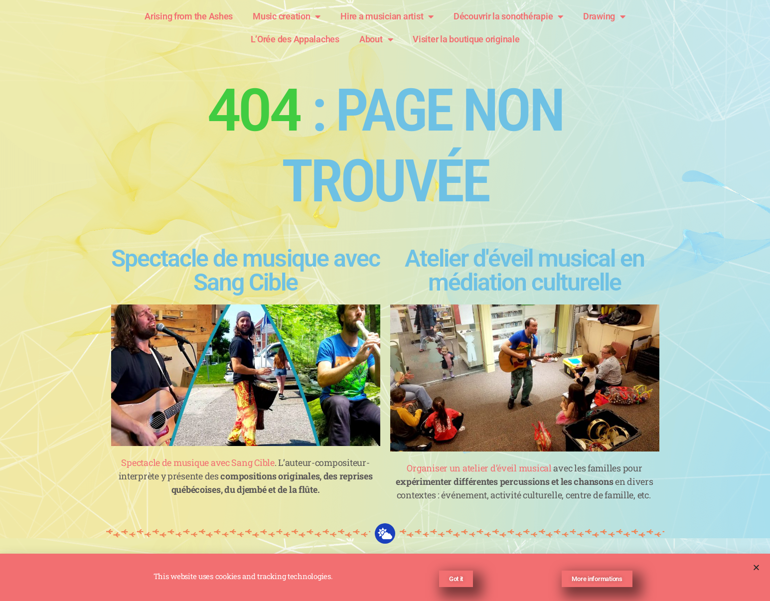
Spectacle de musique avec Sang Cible (245, 270)
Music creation (286, 16)
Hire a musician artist (387, 16)
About (376, 39)
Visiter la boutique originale (466, 39)
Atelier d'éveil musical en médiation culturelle (524, 270)
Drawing (604, 16)
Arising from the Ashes (189, 16)
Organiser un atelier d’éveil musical (479, 468)
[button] (756, 570)
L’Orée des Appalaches (295, 39)
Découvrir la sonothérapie (508, 16)
